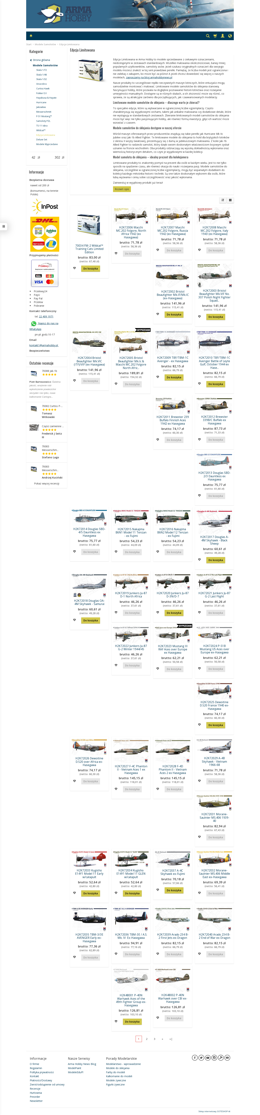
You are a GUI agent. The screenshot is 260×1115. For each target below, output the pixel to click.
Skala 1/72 (41, 70)
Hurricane (41, 102)
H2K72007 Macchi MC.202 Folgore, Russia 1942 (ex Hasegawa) (172, 231)
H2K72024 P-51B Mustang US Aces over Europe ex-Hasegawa (214, 649)
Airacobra (41, 83)
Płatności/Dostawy (41, 1080)
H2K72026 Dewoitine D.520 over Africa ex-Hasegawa (89, 761)
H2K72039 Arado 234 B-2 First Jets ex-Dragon (172, 936)
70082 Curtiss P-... (52, 406)
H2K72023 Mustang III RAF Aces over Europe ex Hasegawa (173, 649)
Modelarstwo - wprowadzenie (123, 1064)
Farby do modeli (115, 1072)
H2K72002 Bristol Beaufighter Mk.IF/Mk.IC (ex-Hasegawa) (173, 295)
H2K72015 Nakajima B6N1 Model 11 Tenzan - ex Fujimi (131, 532)
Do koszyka (90, 268)
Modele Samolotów (45, 65)
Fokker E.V (41, 93)
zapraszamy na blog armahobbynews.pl (149, 77)
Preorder (35, 1096)
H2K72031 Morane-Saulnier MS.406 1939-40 (214, 817)
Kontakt (34, 1076)
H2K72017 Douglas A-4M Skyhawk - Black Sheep (214, 540)
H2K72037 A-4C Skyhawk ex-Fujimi (173, 872)
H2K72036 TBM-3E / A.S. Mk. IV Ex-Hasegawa (131, 936)
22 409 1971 (46, 316)
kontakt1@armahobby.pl (44, 345)
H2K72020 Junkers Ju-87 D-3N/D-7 (173, 594)
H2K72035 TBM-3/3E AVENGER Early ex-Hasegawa (89, 938)
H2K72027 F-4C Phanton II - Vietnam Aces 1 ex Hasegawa (131, 769)
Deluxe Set (41, 139)
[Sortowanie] (222, 200)
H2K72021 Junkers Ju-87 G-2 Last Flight (214, 594)
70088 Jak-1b (49, 371)
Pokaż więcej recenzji (46, 483)
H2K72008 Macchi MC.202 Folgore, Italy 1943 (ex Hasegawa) (214, 231)
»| (171, 1039)
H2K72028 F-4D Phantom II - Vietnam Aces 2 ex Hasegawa (173, 769)
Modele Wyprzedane (47, 144)
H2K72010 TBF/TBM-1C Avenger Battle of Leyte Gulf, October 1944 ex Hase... (214, 363)
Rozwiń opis (122, 189)
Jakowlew (41, 107)
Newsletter (36, 1101)
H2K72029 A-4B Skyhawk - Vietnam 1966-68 (214, 761)
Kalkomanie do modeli (119, 1076)
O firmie (34, 1064)
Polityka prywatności (42, 1072)
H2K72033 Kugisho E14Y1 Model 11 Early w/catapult (89, 874)
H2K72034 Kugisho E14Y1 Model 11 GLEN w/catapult (131, 874)
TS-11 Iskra (41, 125)
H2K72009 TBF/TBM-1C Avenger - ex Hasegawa (172, 359)
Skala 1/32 (41, 79)
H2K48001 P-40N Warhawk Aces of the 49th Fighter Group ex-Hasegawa (131, 1000)
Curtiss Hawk (42, 88)
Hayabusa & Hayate (46, 97)
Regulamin (36, 1068)
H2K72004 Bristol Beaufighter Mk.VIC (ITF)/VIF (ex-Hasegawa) (89, 361)
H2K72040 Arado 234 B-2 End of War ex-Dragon (214, 936)
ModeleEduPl (75, 1072)
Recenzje (35, 1088)
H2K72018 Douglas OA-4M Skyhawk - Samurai (89, 602)
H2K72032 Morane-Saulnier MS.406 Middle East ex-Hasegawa (214, 874)
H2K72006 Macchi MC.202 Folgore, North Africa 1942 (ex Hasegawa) (131, 232)
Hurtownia (36, 1092)
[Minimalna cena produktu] (33, 157)
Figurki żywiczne (115, 1084)
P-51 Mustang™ (44, 116)
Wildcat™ (41, 130)
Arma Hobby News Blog (82, 1064)
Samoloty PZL (43, 121)
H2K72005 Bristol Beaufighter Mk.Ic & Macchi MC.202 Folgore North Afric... (131, 363)
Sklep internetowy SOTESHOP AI (214, 1111)
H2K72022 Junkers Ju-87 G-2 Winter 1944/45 (131, 647)
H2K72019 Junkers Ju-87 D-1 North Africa (131, 594)
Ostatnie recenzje (41, 363)
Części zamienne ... (53, 426)
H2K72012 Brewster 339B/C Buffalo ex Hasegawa (214, 420)
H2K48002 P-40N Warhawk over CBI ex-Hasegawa (172, 998)
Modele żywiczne (116, 1080)
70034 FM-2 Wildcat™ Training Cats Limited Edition (89, 249)
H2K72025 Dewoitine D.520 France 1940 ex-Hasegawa (214, 705)
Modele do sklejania (117, 1068)
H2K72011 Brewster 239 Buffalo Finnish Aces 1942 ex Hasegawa (173, 420)
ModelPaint (74, 1068)
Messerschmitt (43, 111)
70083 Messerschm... (50, 448)
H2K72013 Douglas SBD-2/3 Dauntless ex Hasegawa (214, 476)
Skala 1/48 (41, 74)
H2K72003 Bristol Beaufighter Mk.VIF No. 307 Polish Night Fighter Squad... (214, 295)
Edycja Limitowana (45, 135)
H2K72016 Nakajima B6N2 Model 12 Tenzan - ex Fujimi (172, 532)
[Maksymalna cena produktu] (57, 157)
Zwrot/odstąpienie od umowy (47, 1084)
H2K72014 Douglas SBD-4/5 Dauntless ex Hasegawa (89, 532)
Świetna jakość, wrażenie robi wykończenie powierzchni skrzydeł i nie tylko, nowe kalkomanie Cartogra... (44, 389)
